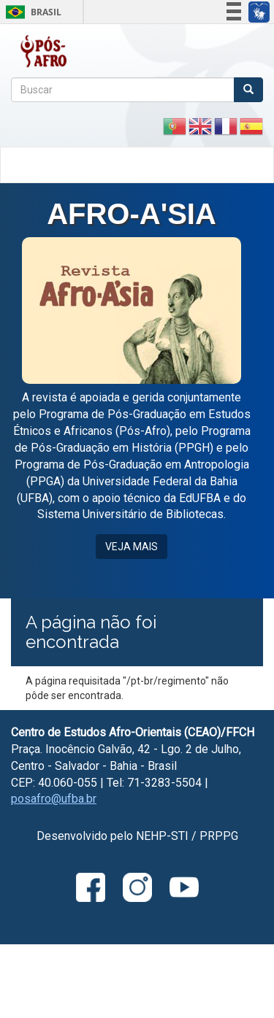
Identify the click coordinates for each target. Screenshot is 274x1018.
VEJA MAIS (131, 546)
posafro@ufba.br (53, 799)
